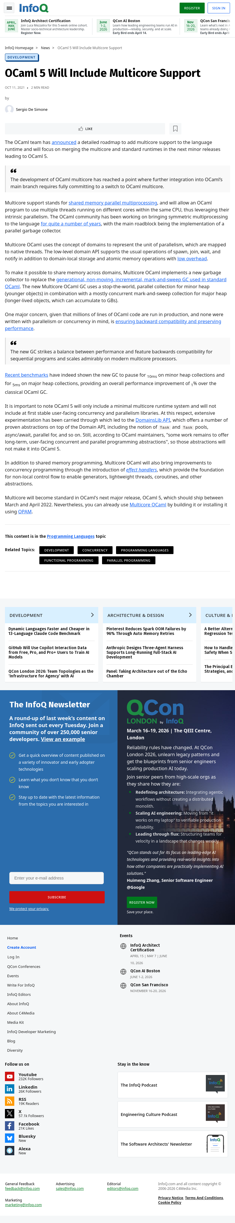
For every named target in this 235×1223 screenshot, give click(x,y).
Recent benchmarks (27, 374)
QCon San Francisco (149, 989)
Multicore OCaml (149, 504)
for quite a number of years (108, 223)
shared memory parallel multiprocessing (114, 202)
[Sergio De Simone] (10, 108)
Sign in (218, 7)
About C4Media (22, 1017)
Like (21, 128)
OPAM (26, 511)
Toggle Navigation (11, 7)
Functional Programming (69, 560)
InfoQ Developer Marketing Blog (32, 1040)
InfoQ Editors (20, 998)
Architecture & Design (136, 616)
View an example (63, 741)
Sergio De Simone (32, 108)
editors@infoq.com (122, 1195)
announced (64, 142)
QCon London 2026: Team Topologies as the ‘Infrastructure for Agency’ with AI (51, 675)
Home (13, 942)
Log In (14, 961)
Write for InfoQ (22, 989)
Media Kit (16, 1026)
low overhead (193, 258)
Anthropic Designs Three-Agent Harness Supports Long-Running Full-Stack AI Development (145, 654)
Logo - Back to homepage (35, 6)
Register (191, 7)
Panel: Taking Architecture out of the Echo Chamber (147, 675)
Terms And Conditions (204, 1204)
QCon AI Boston (145, 975)
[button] (55, 901)
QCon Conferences (24, 970)
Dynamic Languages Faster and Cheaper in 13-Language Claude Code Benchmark (49, 633)
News (46, 46)
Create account (22, 951)
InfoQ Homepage (20, 46)
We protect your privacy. (29, 912)
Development (22, 56)
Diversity (16, 1054)
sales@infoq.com (71, 1195)
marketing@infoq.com (24, 1211)
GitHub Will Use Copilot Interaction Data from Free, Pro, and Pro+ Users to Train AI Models (49, 654)
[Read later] (40, 128)
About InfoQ (19, 1008)
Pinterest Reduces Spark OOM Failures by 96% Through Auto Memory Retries (147, 633)
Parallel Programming (129, 560)
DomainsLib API (153, 419)
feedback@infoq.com (23, 1195)
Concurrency (96, 550)
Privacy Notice (170, 1204)
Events (14, 980)
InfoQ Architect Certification (145, 952)
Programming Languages (71, 536)
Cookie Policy (169, 1208)
